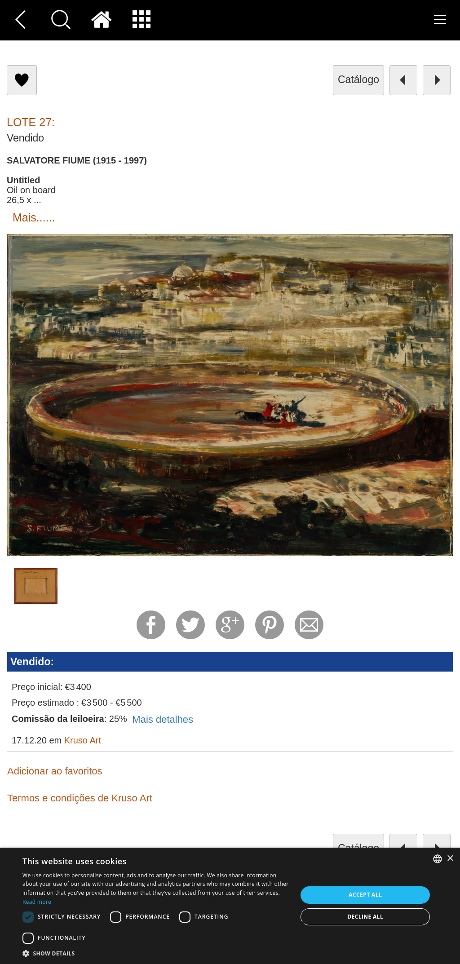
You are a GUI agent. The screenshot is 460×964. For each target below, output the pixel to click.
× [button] (450, 858)
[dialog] (230, 906)
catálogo (358, 79)
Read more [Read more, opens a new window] (36, 902)
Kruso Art (82, 740)
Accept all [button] (365, 894)
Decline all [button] (365, 916)
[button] (155, 953)
